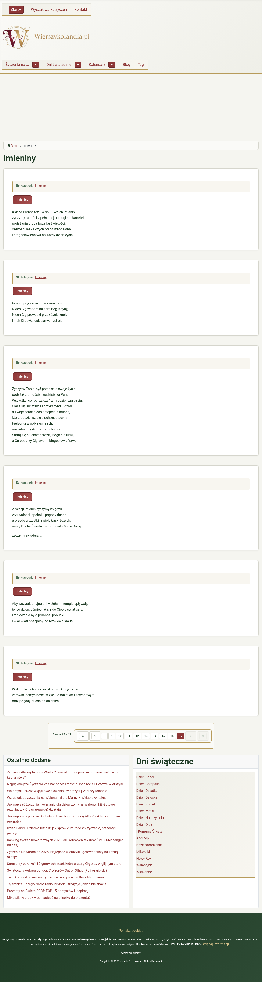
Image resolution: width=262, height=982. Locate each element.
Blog (126, 64)
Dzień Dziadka (147, 791)
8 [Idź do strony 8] (103, 736)
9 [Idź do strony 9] (110, 736)
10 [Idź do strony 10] (119, 736)
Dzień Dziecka (147, 798)
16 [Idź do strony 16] (173, 736)
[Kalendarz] (111, 65)
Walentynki (144, 866)
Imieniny (40, 186)
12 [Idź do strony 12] (137, 736)
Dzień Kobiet (145, 805)
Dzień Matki (145, 811)
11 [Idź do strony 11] (128, 736)
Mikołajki (143, 852)
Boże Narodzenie (149, 845)
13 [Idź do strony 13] (146, 736)
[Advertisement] (131, 106)
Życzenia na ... (17, 64)
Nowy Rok (143, 859)
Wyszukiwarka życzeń (49, 9)
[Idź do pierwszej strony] (81, 736)
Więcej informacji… (217, 944)
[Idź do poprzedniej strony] (93, 736)
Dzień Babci (145, 778)
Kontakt (80, 9)
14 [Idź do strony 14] (155, 736)
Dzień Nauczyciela (150, 818)
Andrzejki (143, 839)
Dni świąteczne (58, 64)
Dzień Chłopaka (148, 784)
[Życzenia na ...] (35, 65)
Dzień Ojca (144, 825)
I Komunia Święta (149, 832)
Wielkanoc (144, 872)
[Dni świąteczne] (78, 65)
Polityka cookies (131, 931)
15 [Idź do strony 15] (164, 736)
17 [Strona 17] (182, 736)
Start (15, 9)
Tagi (141, 64)
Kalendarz (97, 64)
